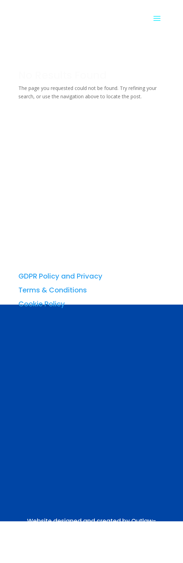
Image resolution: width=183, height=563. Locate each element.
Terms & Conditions (52, 290)
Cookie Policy (41, 304)
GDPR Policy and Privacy (60, 276)
